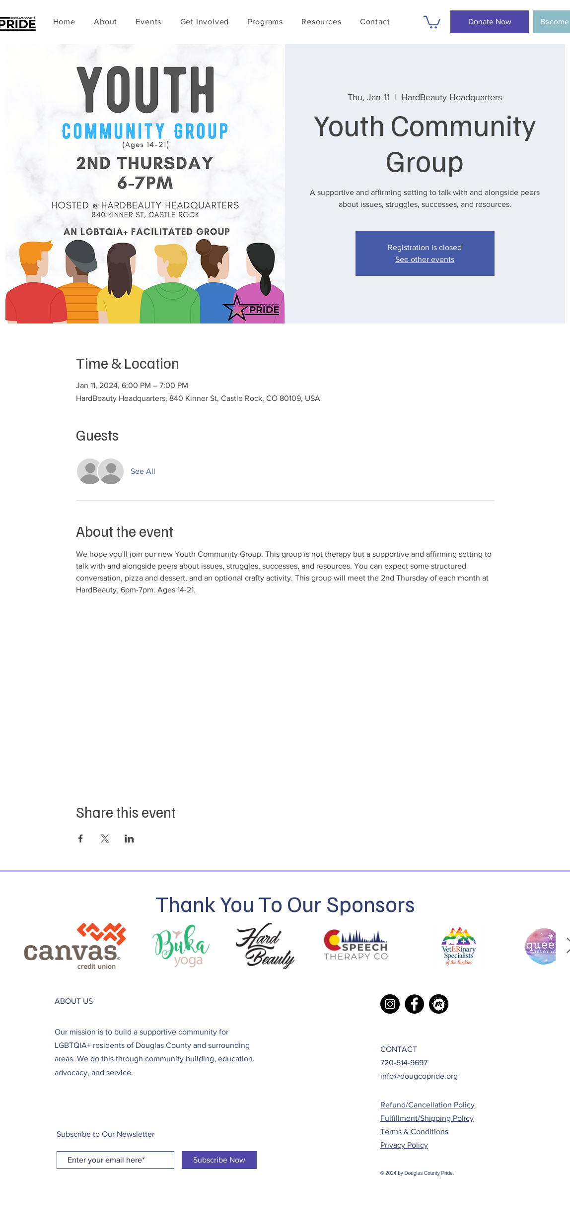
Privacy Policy (404, 1145)
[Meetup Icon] (438, 1004)
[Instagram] (390, 1004)
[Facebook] (414, 1004)
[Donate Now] (489, 21)
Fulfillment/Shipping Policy (427, 1118)
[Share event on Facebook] (80, 838)
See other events (424, 259)
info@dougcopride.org (419, 1076)
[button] (149, 21)
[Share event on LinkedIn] (129, 838)
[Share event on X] (105, 838)
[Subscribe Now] (219, 1160)
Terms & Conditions (414, 1131)
